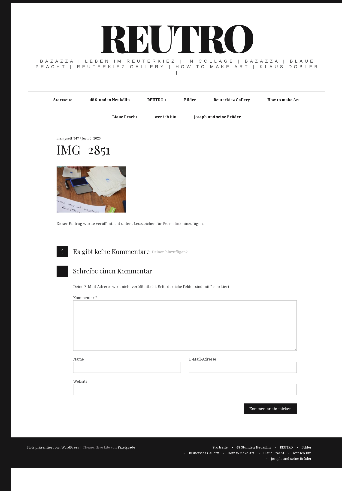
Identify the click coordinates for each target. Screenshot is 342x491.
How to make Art (283, 99)
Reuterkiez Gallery (232, 99)
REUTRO (176, 37)
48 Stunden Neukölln (110, 99)
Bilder (190, 99)
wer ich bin (165, 116)
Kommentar (85, 297)
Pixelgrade (126, 447)
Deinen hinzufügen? (170, 252)
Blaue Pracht (124, 116)
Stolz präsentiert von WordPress (53, 447)
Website (80, 381)
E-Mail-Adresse (202, 359)
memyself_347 (68, 138)
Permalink (172, 223)
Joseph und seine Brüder (217, 116)
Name (78, 359)
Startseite (62, 99)
